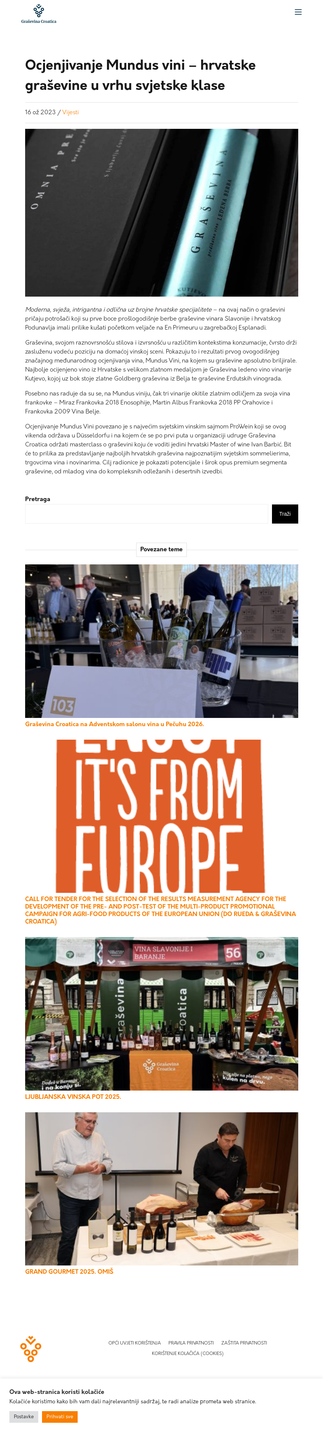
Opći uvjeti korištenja (134, 1343)
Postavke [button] (24, 1417)
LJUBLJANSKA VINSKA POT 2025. (73, 1097)
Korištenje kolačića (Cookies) (188, 1354)
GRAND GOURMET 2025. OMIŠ (69, 1272)
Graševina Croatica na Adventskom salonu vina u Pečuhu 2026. (114, 725)
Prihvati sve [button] (60, 1417)
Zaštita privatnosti (244, 1343)
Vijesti (70, 113)
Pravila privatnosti (191, 1343)
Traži (285, 514)
